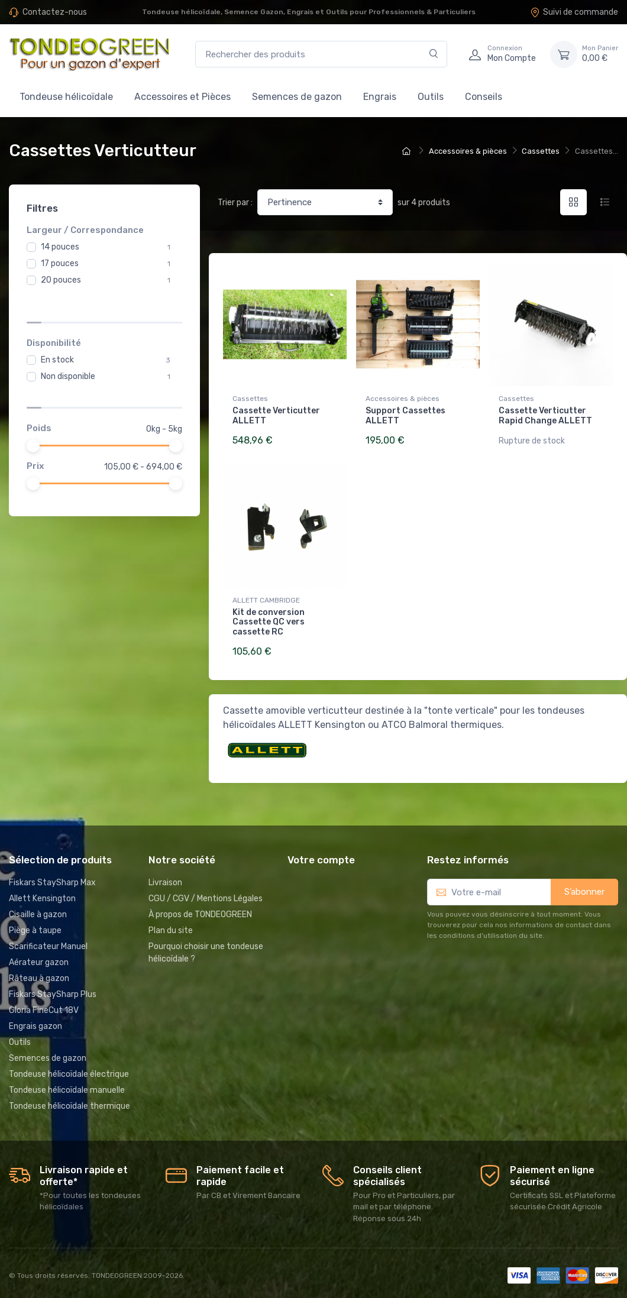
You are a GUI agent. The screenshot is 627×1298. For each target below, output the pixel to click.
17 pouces (60, 263)
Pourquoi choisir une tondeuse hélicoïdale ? (205, 948)
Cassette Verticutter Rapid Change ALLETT (545, 416)
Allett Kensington (42, 894)
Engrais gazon (35, 1022)
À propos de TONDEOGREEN (200, 910)
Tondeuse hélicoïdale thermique (69, 1101)
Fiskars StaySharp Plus (52, 990)
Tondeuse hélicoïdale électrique (69, 1069)
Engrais (379, 96)
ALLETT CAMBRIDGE (266, 598)
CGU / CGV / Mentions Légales (205, 894)
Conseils (483, 96)
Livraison (165, 878)
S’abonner (584, 887)
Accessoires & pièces (402, 398)
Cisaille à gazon (38, 910)
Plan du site (170, 926)
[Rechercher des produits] (321, 54)
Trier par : (235, 203)
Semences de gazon (297, 96)
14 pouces (60, 247)
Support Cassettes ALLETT (405, 416)
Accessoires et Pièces (182, 96)
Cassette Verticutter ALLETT (276, 416)
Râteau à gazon (39, 974)
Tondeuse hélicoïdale (66, 96)
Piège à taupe (35, 926)
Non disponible (68, 343)
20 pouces (61, 280)
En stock (57, 326)
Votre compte (321, 855)
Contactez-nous (54, 12)
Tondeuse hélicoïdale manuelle (67, 1085)
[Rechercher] (434, 54)
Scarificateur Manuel (48, 942)
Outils (431, 96)
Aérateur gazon (39, 958)
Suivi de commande (574, 12)
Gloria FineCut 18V (44, 1006)
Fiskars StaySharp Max (52, 878)
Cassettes (250, 398)
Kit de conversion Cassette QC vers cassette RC (268, 620)
